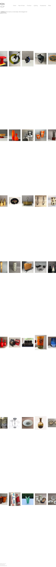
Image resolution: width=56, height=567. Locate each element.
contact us (3, 11)
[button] (29, 5)
